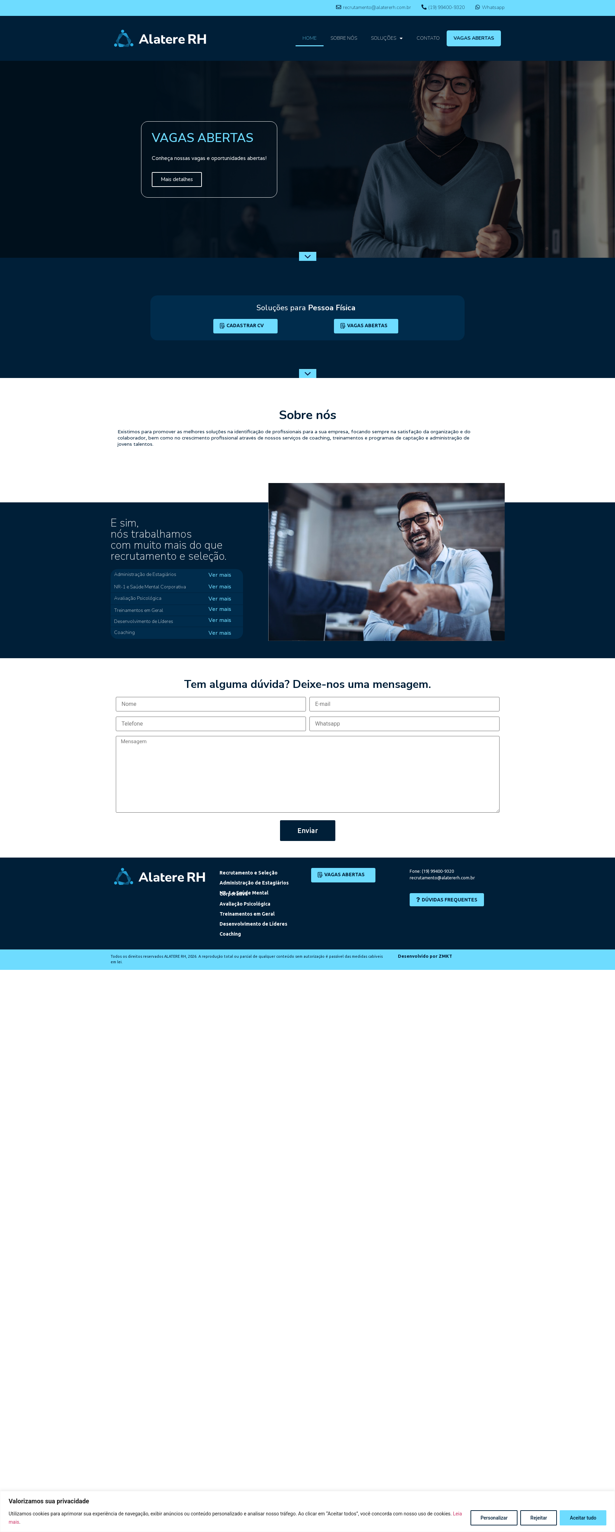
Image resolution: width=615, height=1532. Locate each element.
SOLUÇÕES (387, 38)
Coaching (230, 934)
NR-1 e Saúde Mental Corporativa (244, 893)
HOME (309, 38)
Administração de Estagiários (254, 883)
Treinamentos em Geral (247, 914)
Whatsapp (493, 7)
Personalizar (494, 1518)
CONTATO (428, 38)
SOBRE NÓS (343, 38)
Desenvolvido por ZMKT (425, 956)
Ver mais (219, 574)
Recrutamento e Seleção (249, 873)
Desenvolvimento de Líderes (253, 924)
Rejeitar (538, 1518)
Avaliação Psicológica (245, 904)
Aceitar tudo (583, 1518)
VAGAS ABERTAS (474, 38)
